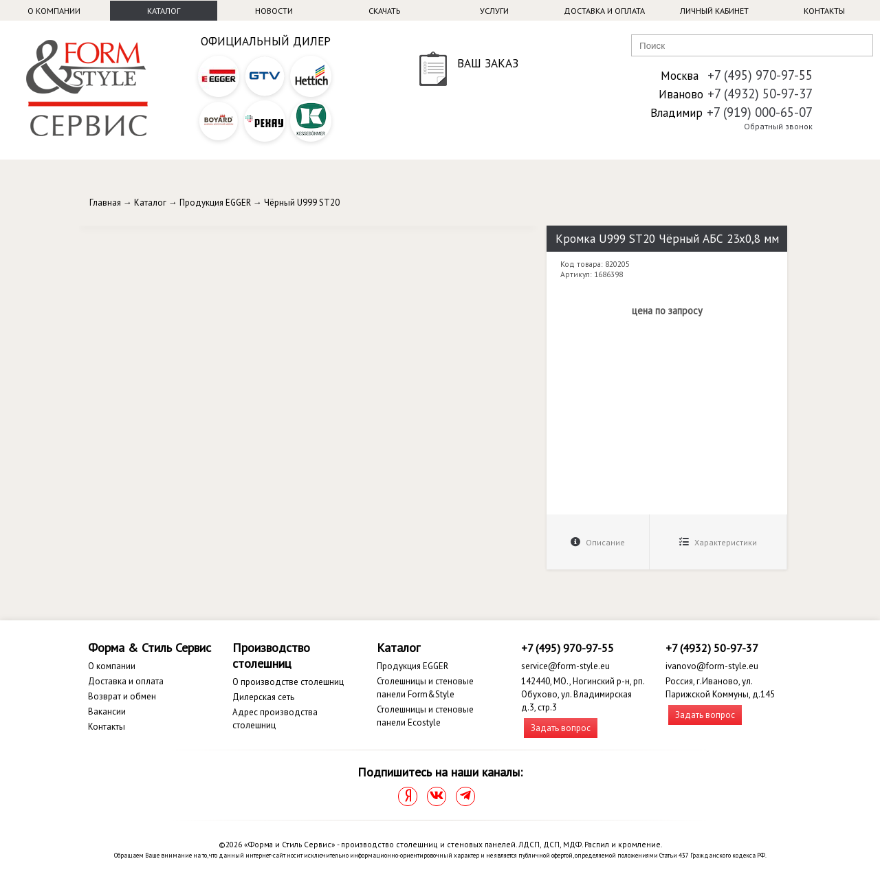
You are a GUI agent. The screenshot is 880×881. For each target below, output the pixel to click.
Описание (598, 542)
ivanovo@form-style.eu (712, 666)
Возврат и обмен (122, 696)
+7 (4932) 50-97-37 (760, 93)
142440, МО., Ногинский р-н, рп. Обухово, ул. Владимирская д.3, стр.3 (582, 694)
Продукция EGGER (215, 202)
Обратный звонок (778, 126)
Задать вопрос (561, 728)
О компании (54, 11)
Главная (105, 202)
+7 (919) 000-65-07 (760, 112)
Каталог (163, 11)
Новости (274, 11)
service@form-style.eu (565, 666)
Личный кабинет (714, 11)
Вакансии (107, 711)
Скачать (384, 11)
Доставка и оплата (604, 11)
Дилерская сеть (263, 697)
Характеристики (718, 542)
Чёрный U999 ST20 (302, 202)
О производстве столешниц (288, 682)
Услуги (494, 11)
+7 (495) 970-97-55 (760, 75)
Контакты (824, 11)
